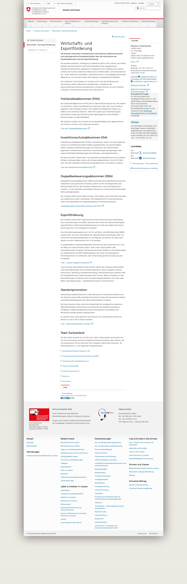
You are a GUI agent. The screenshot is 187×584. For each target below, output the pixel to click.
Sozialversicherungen (102, 513)
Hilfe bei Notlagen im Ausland (106, 497)
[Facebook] (62, 435)
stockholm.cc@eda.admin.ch (145, 81)
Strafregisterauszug (102, 523)
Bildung (132, 512)
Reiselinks (64, 511)
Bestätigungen (100, 510)
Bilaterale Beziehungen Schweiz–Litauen (144, 505)
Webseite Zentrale (140, 85)
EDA (48, 3)
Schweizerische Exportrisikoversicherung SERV (80, 356)
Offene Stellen (31, 483)
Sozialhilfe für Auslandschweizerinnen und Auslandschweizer (110, 502)
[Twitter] (64, 435)
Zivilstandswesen (101, 559)
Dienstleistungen (92, 23)
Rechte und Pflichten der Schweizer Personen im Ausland (73, 552)
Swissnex (65, 376)
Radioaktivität (66, 504)
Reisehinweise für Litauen (70, 479)
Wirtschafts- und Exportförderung (141, 509)
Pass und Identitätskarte (103, 486)
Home (28, 31)
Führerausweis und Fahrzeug (105, 493)
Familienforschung (102, 527)
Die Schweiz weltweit (65, 3)
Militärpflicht (100, 520)
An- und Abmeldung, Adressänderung (108, 483)
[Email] (73, 435)
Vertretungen (42, 23)
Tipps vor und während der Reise (72, 486)
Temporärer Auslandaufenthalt (72, 531)
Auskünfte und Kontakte (138, 485)
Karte (134, 62)
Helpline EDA (125, 446)
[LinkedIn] (66, 435)
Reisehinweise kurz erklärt (70, 483)
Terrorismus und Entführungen (72, 497)
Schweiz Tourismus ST (70, 371)
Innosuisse (66, 381)
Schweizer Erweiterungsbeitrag (140, 525)
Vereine (63, 556)
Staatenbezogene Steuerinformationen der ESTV (82, 206)
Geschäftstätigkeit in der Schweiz (141, 496)
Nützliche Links (100, 549)
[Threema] (69, 435)
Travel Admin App (67, 518)
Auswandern (65, 527)
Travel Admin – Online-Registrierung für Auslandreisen (109, 544)
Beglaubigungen (101, 506)
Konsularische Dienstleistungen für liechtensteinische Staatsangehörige (108, 535)
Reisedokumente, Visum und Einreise (74, 490)
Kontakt (133, 40)
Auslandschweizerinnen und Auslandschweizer (71, 546)
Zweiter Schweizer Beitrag (138, 522)
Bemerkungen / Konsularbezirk (145, 163)
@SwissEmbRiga (150, 153)
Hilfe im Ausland (67, 507)
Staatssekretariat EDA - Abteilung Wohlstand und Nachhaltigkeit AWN (91, 393)
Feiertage (29, 479)
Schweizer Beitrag (148, 23)
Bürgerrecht (99, 556)
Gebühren (98, 540)
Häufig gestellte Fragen (69, 493)
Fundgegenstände (101, 516)
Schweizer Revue (101, 552)
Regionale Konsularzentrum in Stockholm (144, 112)
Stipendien (99, 530)
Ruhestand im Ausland (69, 538)
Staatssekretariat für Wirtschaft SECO (79, 397)
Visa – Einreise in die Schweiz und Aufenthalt (141, 481)
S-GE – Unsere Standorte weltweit (76, 263)
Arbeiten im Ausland (68, 534)
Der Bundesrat (35, 3)
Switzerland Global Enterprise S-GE (76, 351)
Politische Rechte (101, 490)
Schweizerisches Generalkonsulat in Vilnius (42, 493)
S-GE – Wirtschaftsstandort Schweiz (77, 324)
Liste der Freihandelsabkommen (75, 128)
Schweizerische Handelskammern (75, 361)
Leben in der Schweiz (136, 489)
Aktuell (31, 23)
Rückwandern (66, 541)
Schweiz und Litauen (130, 23)
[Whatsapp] (71, 435)
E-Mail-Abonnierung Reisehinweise (73, 514)
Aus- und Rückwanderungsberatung (108, 479)
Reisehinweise (56, 23)
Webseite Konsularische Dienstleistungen (140, 90)
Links (64, 387)
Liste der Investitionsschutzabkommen (78, 167)
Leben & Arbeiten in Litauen (73, 23)
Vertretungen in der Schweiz (71, 560)
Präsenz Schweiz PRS (70, 366)
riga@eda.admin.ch (149, 77)
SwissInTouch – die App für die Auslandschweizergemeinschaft (106, 564)
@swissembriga (149, 158)
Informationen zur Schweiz (139, 492)
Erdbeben (64, 500)
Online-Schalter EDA (62, 446)
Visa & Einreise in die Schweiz (110, 23)
